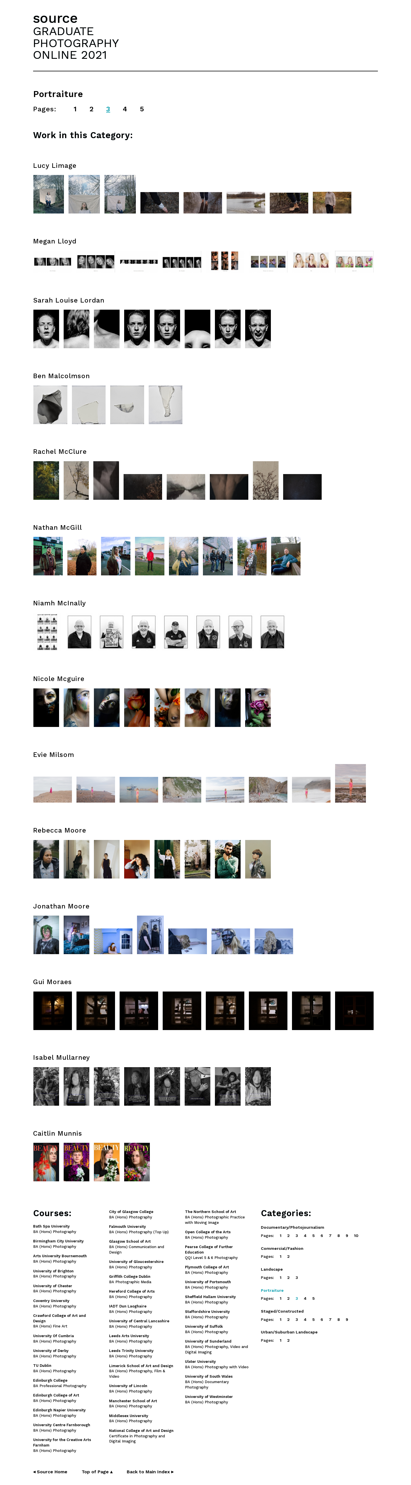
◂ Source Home (50, 1471)
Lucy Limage (54, 165)
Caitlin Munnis (57, 1133)
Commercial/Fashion (282, 1248)
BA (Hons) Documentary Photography (209, 1381)
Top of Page (97, 1471)
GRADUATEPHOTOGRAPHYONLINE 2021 (76, 43)
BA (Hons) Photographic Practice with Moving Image (215, 1217)
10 (356, 1235)
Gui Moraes (52, 982)
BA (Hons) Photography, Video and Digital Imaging (216, 1346)
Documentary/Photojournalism (292, 1227)
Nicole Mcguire (58, 678)
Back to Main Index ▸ (150, 1471)
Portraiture (272, 1290)
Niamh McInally (59, 603)
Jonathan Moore (61, 906)
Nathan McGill (57, 527)
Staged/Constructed (282, 1311)
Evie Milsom (53, 754)
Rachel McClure (60, 451)
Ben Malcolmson (61, 376)
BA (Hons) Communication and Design (136, 1246)
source (55, 18)
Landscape (272, 1269)
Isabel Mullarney (61, 1057)
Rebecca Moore (59, 830)
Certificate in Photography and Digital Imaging (141, 1436)
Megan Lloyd (54, 241)
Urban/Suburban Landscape (289, 1332)
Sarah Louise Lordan (68, 300)
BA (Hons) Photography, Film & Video (141, 1371)
